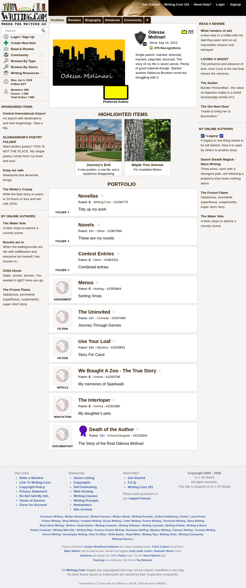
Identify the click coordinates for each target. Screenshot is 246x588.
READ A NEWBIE (212, 24)
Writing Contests (106, 525)
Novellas (88, 196)
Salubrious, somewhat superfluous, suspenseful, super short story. (21, 299)
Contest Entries (96, 253)
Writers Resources (76, 516)
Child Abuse (12, 270)
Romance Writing (137, 530)
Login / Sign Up (22, 37)
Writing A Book (175, 525)
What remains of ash (216, 30)
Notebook (112, 20)
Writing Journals (152, 525)
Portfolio (57, 20)
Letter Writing (131, 520)
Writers (70, 525)
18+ (91, 231)
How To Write (97, 534)
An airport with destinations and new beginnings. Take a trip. (23, 123)
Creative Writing (91, 520)
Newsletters (83, 505)
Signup (235, 4)
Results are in (13, 242)
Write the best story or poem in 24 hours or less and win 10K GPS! (23, 199)
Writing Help (84, 530)
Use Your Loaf (94, 341)
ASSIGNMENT (62, 299)
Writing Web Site (63, 530)
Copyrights (82, 482)
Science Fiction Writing (109, 530)
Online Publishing (166, 516)
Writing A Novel (196, 525)
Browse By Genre (27, 67)
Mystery (102, 347)
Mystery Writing (161, 530)
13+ (91, 347)
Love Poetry (198, 516)
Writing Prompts (86, 500)
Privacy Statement (33, 491)
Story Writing (195, 520)
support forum (139, 498)
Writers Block (121, 516)
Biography (93, 20)
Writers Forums (100, 516)
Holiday (98, 289)
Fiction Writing (51, 520)
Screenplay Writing (75, 534)
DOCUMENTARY (62, 446)
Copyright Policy (32, 487)
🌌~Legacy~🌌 (212, 136)
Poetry (184, 516)
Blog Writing (71, 520)
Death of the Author (111, 429)
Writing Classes (86, 496)
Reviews (74, 20)
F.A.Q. (132, 482)
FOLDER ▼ (62, 212)
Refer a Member (32, 478)
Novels (86, 224)
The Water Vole (14, 223)
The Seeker (209, 83)
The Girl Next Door (215, 106)
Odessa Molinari (157, 35)
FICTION (62, 328)
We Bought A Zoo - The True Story (117, 370)
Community (27, 55)
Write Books (116, 534)
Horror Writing (52, 534)
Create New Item (23, 43)
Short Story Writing (52, 525)
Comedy (103, 318)
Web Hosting (83, 491)
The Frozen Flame (16, 289)
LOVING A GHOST (214, 59)
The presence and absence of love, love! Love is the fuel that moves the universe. (222, 68)
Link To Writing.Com (35, 482)
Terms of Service (32, 500)
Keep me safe (13, 170)
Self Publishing (85, 487)
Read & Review (22, 49)
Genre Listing (84, 478)
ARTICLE (62, 387)
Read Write (133, 534)
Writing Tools (168, 534)
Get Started (151, 4)
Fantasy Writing (183, 530)
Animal (98, 377)
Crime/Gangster (119, 435)
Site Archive (83, 509)
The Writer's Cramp (17, 189)
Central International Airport (24, 113)
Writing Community (191, 534)
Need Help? (202, 4)
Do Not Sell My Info (34, 496)
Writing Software (129, 525)
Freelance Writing (51, 516)
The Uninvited (94, 312)
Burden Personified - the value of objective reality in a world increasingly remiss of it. (222, 92)
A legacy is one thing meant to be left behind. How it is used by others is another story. (222, 145)
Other (101, 231)
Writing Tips (150, 534)
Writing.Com (102, 202)
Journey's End (98, 165)
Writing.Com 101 (176, 4)
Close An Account (33, 505)
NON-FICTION (62, 416)
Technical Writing (174, 520)
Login (220, 4)
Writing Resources (27, 73)
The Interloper (94, 400)
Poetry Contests (41, 530)
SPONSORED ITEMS (17, 107)
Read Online (85, 525)
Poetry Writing (152, 520)
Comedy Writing (205, 530)
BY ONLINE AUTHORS (18, 216)
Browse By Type (27, 61)
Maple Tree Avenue (148, 165)
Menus (85, 282)
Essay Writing (112, 520)
